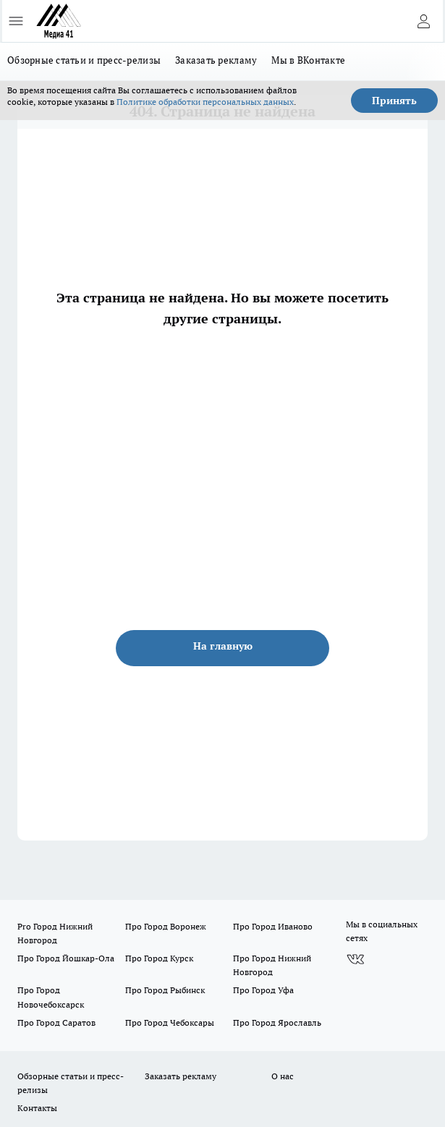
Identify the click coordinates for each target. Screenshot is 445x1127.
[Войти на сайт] (423, 21)
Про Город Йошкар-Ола (65, 958)
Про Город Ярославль (277, 1022)
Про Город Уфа (263, 989)
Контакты (37, 1107)
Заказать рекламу (216, 60)
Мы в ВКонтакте (308, 60)
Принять (394, 100)
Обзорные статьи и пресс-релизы (84, 60)
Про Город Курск (159, 958)
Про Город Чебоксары (169, 1022)
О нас (282, 1076)
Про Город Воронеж (165, 926)
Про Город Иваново (273, 926)
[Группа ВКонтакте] (355, 959)
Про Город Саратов (56, 1022)
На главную (223, 645)
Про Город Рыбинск (165, 989)
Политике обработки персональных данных (205, 101)
